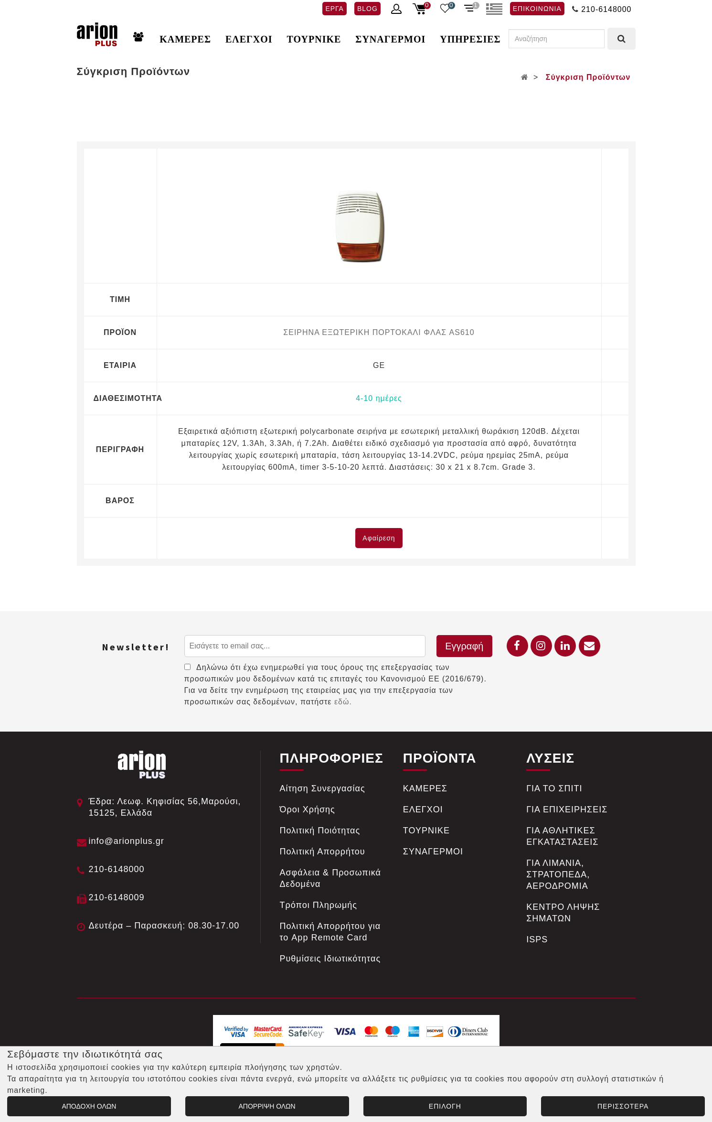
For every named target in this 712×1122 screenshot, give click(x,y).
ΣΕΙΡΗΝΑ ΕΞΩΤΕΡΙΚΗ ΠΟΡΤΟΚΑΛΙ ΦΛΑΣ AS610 (378, 332)
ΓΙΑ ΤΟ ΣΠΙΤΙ (554, 788)
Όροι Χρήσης (307, 809)
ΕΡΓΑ (334, 8)
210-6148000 (606, 9)
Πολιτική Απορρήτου (322, 851)
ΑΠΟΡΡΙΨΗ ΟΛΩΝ (267, 1106)
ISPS (537, 939)
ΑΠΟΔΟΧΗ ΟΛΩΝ (89, 1106)
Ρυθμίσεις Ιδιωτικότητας (330, 958)
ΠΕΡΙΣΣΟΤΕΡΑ (622, 1106)
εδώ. (343, 702)
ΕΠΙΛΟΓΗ (445, 1106)
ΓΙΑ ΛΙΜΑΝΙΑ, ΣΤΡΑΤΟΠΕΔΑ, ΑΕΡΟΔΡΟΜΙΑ (558, 874)
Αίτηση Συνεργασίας (322, 788)
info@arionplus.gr (126, 841)
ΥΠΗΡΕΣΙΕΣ (470, 39)
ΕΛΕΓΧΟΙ (249, 39)
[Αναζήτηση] (557, 38)
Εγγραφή (464, 646)
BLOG (367, 8)
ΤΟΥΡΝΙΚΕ (314, 39)
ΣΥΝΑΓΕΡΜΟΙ (390, 39)
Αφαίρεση (378, 538)
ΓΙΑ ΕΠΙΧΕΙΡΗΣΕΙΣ (566, 809)
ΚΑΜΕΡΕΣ (185, 39)
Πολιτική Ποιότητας (320, 830)
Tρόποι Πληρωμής (319, 905)
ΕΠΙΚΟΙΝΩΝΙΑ (537, 8)
